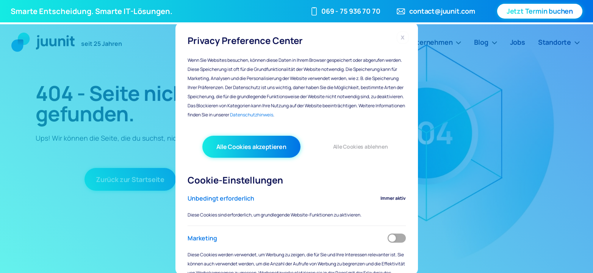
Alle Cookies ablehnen (360, 146)
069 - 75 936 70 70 (350, 11)
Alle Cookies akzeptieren (251, 147)
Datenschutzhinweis (251, 114)
